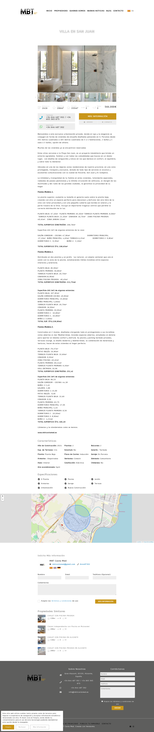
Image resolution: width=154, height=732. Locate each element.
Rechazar (22, 727)
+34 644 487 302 (55, 127)
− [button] (2, 499)
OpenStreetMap (149, 542)
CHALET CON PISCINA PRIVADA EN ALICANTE (67, 648)
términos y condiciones (61, 601)
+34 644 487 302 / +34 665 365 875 (40, 2)
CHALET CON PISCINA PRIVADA (61, 616)
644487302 (85, 564)
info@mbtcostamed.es (72, 2)
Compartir (108, 122)
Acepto (8, 727)
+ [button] (2, 496)
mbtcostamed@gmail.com (63, 564)
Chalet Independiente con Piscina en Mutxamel (69, 626)
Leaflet (139, 542)
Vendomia (90, 726)
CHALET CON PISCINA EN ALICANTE (63, 637)
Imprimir (89, 122)
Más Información (39, 727)
